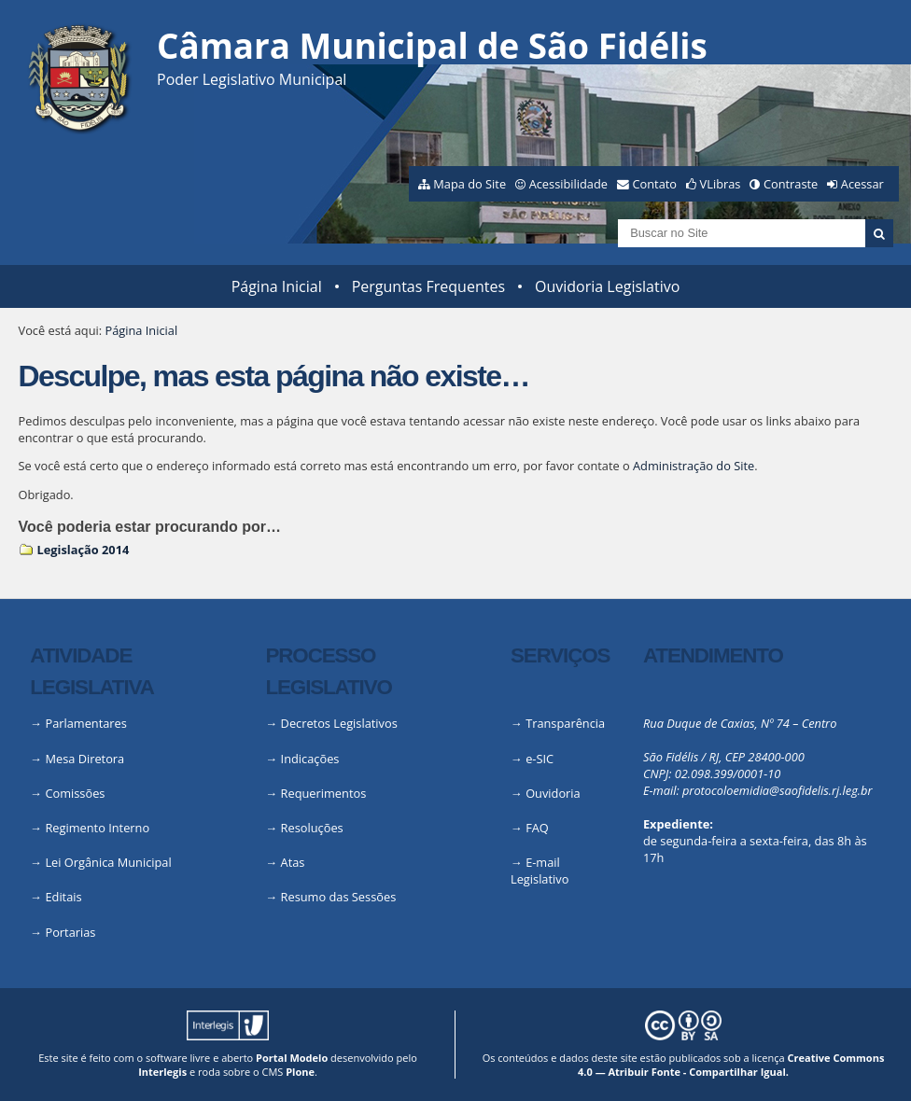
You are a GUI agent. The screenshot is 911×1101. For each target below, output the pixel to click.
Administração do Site (693, 465)
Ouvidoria (553, 793)
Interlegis (162, 1072)
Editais (63, 896)
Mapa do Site (469, 183)
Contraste (791, 183)
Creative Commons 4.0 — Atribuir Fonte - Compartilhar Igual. (731, 1065)
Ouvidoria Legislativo (607, 286)
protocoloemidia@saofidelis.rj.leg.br (777, 790)
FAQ (537, 827)
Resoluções (312, 827)
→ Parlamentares (78, 723)
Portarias (70, 932)
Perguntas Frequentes (428, 286)
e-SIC (540, 758)
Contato (655, 183)
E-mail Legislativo (539, 870)
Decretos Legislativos (339, 723)
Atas (293, 862)
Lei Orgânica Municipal (108, 862)
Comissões (75, 793)
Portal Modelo (292, 1058)
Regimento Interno (97, 827)
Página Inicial (276, 286)
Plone (300, 1072)
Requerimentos (324, 793)
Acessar (862, 183)
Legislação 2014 (83, 549)
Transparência (565, 723)
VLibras (720, 183)
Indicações (310, 758)
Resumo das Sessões (339, 896)
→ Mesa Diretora (77, 758)
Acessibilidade (568, 183)
